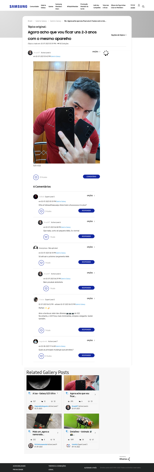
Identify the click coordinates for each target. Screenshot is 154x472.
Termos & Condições (57, 466)
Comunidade (34, 7)
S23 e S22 (37, 166)
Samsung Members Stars (58, 6)
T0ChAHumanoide (115, 406)
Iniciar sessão (133, 6)
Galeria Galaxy (43, 6)
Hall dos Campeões (96, 6)
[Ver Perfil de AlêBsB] (41, 197)
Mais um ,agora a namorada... (115, 394)
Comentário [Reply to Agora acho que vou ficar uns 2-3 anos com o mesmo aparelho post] (91, 177)
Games (51, 7)
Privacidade (18, 469)
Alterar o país (90, 467)
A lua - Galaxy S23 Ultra (41, 394)
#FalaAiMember (72, 7)
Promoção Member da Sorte (84, 6)
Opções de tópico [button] (118, 35)
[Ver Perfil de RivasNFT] (37, 53)
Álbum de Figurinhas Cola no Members (118, 6)
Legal (51, 469)
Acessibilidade (19, 466)
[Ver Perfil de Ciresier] (41, 300)
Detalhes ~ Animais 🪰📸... (44, 432)
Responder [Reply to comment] (86, 211)
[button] (96, 52)
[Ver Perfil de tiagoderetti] (43, 341)
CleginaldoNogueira (41, 406)
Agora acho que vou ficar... (79, 394)
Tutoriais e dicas (106, 6)
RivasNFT (74, 406)
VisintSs (37, 444)
